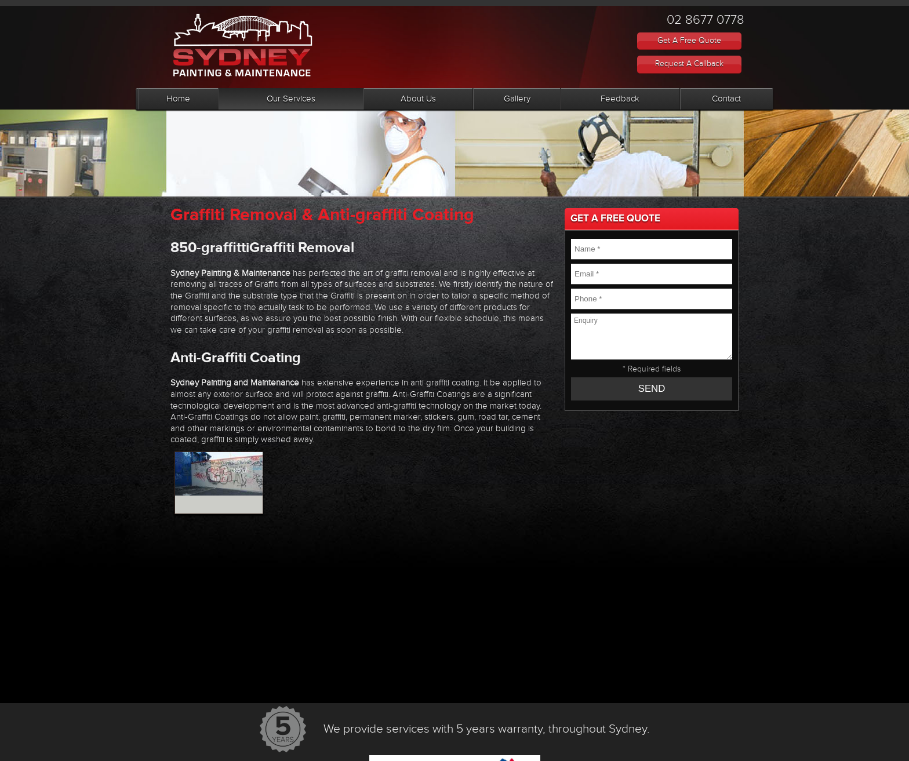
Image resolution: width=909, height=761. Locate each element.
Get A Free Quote (689, 40)
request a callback (689, 63)
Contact (726, 99)
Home (178, 99)
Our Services (291, 99)
